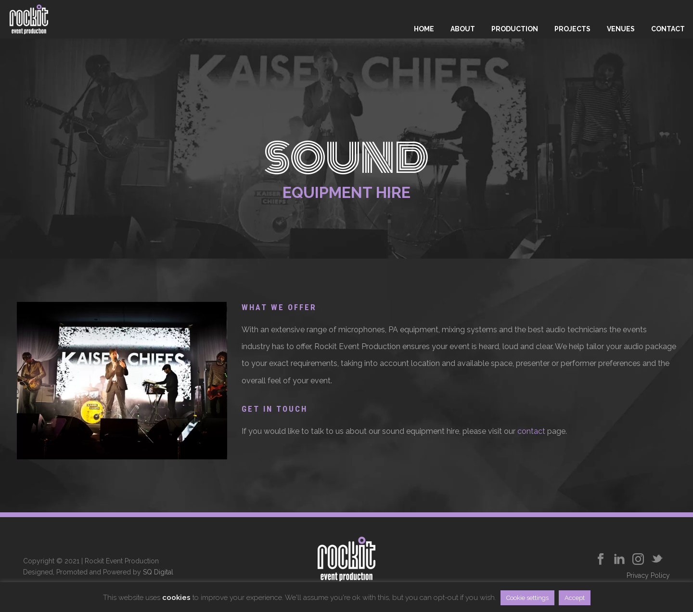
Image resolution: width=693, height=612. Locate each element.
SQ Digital (158, 572)
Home (424, 29)
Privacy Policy (648, 575)
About (462, 29)
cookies (176, 597)
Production (514, 29)
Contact (668, 29)
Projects (572, 29)
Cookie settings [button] (527, 597)
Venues (621, 29)
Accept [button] (575, 597)
